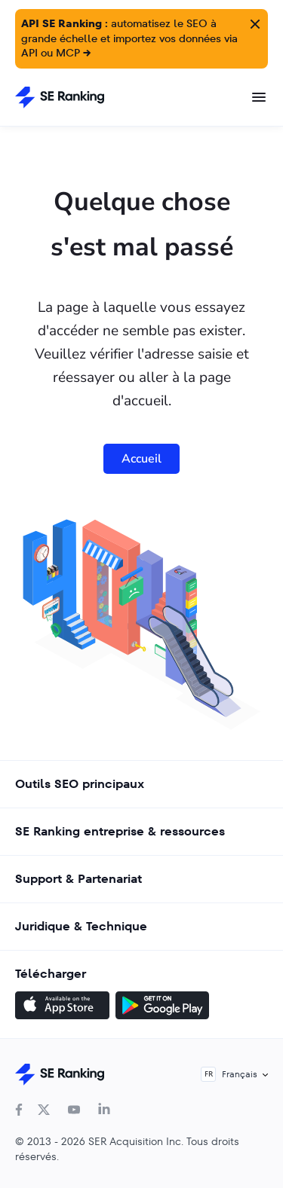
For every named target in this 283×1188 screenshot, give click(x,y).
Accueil (141, 458)
